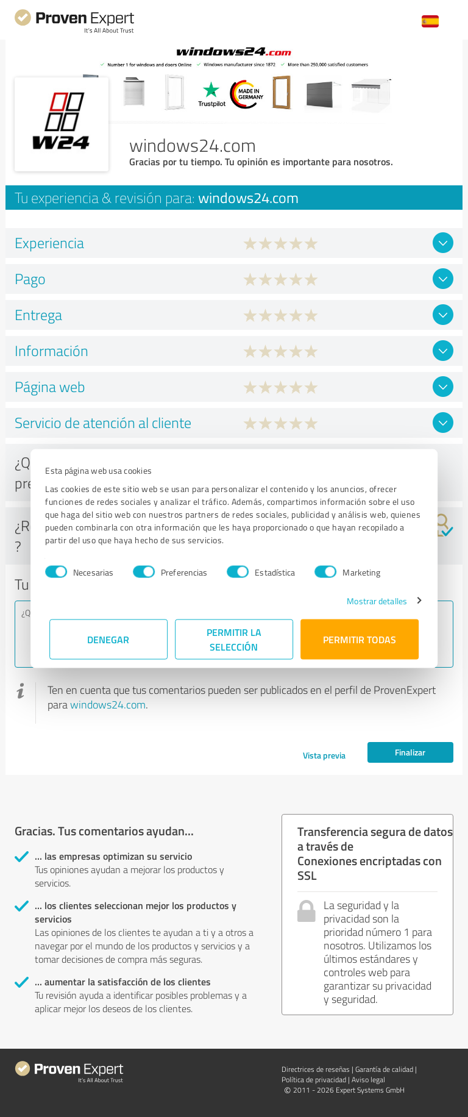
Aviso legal (368, 1079)
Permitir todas (359, 639)
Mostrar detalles (373, 600)
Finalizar (410, 752)
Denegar (109, 639)
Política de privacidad (314, 1079)
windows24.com (108, 704)
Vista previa (324, 755)
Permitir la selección (234, 638)
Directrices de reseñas (316, 1069)
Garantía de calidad (384, 1069)
